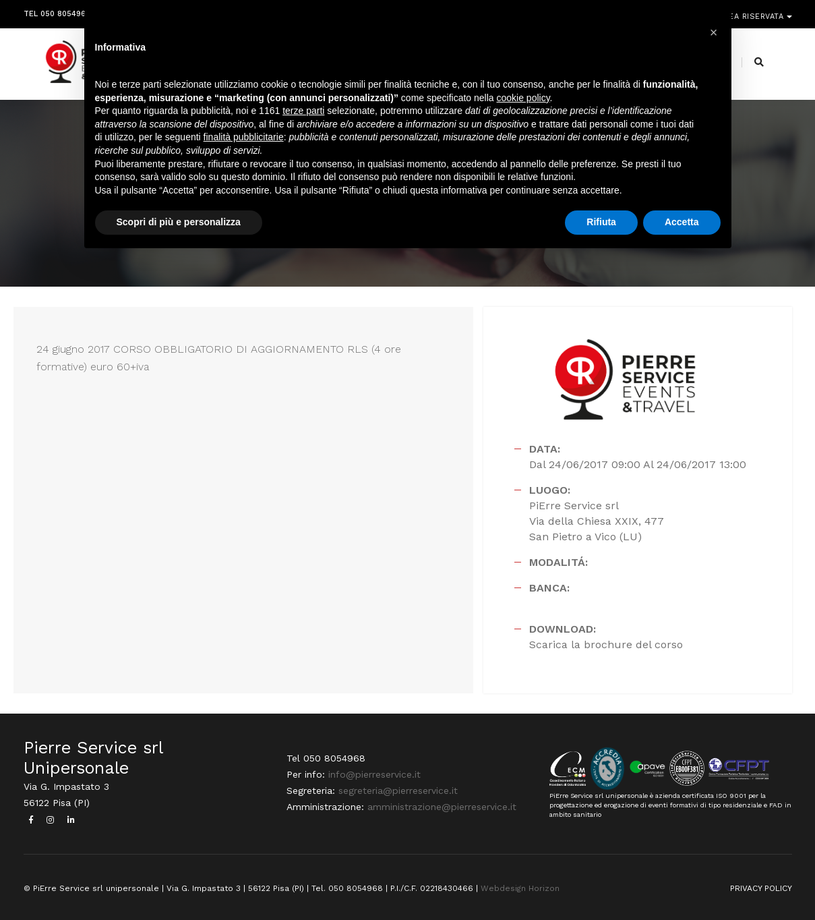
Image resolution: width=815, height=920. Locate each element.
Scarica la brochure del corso (606, 644)
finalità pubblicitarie (244, 137)
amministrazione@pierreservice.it (441, 806)
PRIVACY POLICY (761, 888)
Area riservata (753, 11)
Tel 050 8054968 (57, 11)
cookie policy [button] (522, 97)
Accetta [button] (682, 222)
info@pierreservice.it (374, 774)
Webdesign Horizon (520, 888)
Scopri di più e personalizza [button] (179, 222)
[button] (714, 32)
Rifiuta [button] (601, 222)
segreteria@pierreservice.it (398, 790)
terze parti (303, 110)
